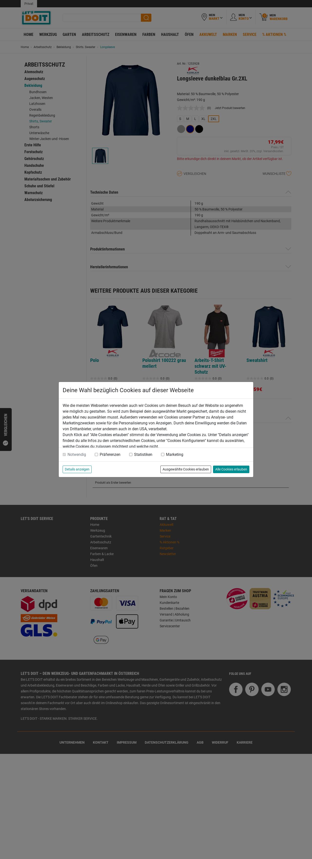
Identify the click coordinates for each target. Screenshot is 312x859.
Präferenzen (110, 454)
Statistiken (143, 454)
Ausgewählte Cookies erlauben (186, 469)
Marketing (174, 454)
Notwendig (77, 454)
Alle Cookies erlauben (231, 469)
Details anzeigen (77, 469)
